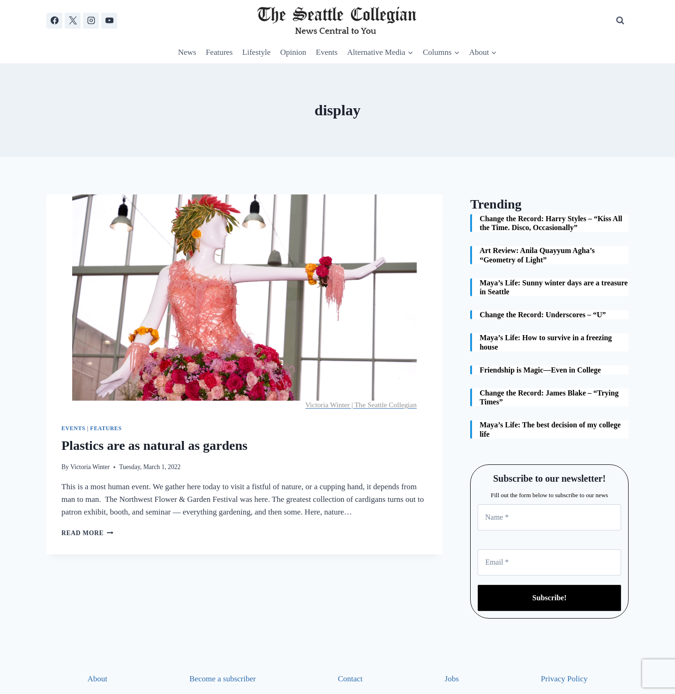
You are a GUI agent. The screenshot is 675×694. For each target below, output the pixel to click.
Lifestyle (256, 52)
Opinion (293, 52)
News (187, 52)
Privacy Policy (564, 678)
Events (327, 52)
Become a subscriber (222, 678)
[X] (73, 21)
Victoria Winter (90, 466)
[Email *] (549, 562)
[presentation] (244, 301)
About (98, 678)
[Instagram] (91, 21)
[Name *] (549, 517)
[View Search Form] (620, 20)
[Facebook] (54, 21)
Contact (350, 678)
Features (219, 52)
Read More (87, 533)
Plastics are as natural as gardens (154, 445)
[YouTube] (109, 21)
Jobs (452, 678)
